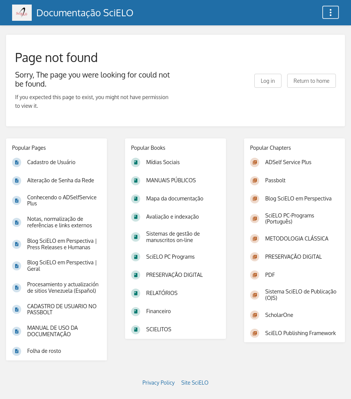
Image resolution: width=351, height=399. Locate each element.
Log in (268, 81)
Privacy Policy (158, 382)
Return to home (311, 81)
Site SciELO (195, 382)
